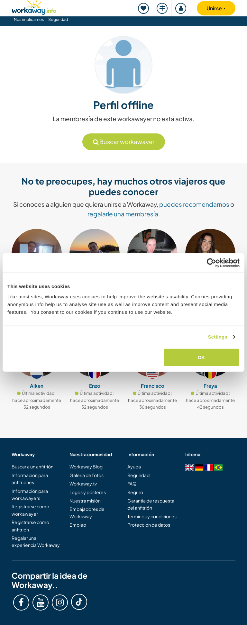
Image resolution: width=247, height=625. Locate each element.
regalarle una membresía (122, 214)
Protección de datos (148, 525)
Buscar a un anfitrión (32, 466)
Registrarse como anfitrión (30, 525)
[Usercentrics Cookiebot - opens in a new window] (211, 263)
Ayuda (134, 466)
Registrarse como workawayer (30, 509)
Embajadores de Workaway (87, 512)
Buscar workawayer (123, 141)
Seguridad (58, 19)
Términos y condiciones (152, 516)
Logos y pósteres (87, 492)
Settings (217, 337)
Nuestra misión (85, 500)
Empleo (77, 525)
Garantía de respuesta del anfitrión (150, 504)
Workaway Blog (86, 466)
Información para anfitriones (30, 478)
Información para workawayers (30, 494)
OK (201, 357)
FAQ (131, 483)
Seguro (135, 492)
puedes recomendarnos (194, 204)
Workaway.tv (83, 483)
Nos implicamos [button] (29, 19)
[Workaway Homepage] (34, 7)
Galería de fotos (86, 475)
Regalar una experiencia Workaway (36, 541)
